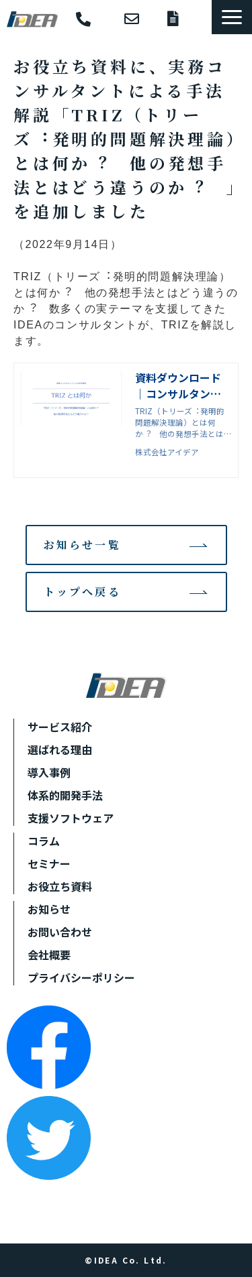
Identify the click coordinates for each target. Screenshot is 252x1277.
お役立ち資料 (60, 886)
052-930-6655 (93, 20)
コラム (44, 841)
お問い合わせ (139, 18)
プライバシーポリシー (81, 977)
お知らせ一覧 (82, 544)
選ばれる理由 (60, 749)
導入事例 (49, 772)
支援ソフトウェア (71, 818)
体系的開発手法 (65, 795)
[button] (232, 17)
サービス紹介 (60, 727)
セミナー (49, 863)
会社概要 (49, 955)
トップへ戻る (82, 591)
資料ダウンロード (183, 18)
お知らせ (49, 909)
